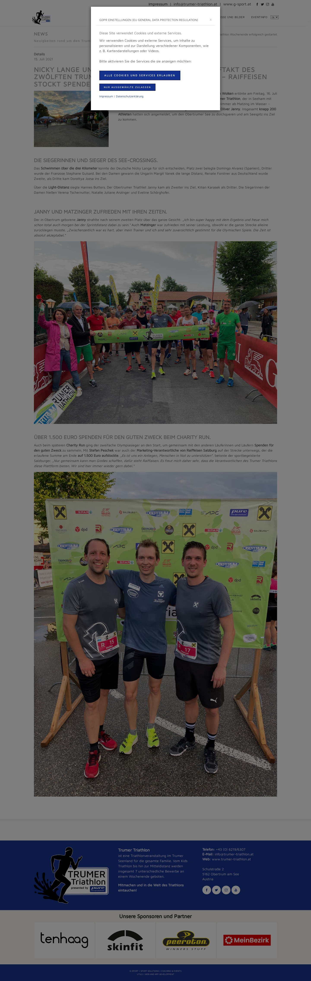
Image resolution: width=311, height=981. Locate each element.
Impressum (106, 96)
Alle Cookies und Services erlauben (139, 75)
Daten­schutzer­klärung (129, 96)
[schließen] (210, 19)
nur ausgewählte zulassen (127, 87)
